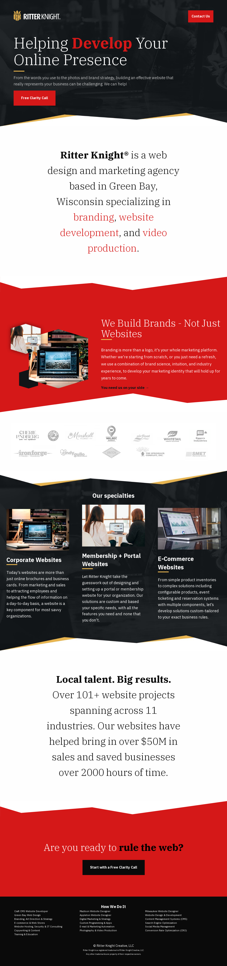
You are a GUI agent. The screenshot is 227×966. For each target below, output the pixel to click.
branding (93, 217)
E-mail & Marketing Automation (97, 926)
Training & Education (26, 934)
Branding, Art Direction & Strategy (33, 919)
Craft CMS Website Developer (31, 911)
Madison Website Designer (95, 911)
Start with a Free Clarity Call (113, 867)
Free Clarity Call (34, 98)
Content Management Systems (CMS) (166, 919)
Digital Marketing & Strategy (95, 919)
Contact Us (201, 16)
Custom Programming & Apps (96, 922)
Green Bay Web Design (27, 915)
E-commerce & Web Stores (29, 922)
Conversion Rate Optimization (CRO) (166, 930)
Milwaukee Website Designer (161, 911)
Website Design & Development (163, 915)
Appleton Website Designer (95, 915)
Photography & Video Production (98, 930)
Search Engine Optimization (161, 922)
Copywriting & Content (27, 930)
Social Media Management (160, 926)
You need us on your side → (125, 387)
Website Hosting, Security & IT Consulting (38, 926)
